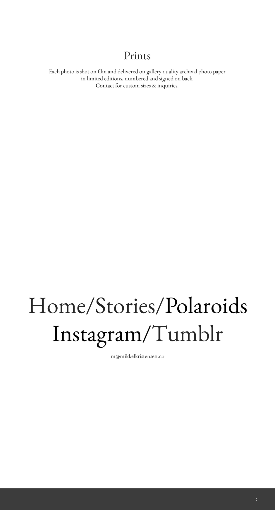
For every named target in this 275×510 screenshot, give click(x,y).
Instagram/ (102, 332)
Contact (105, 85)
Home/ (61, 304)
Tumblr (187, 332)
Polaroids (206, 304)
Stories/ (130, 304)
